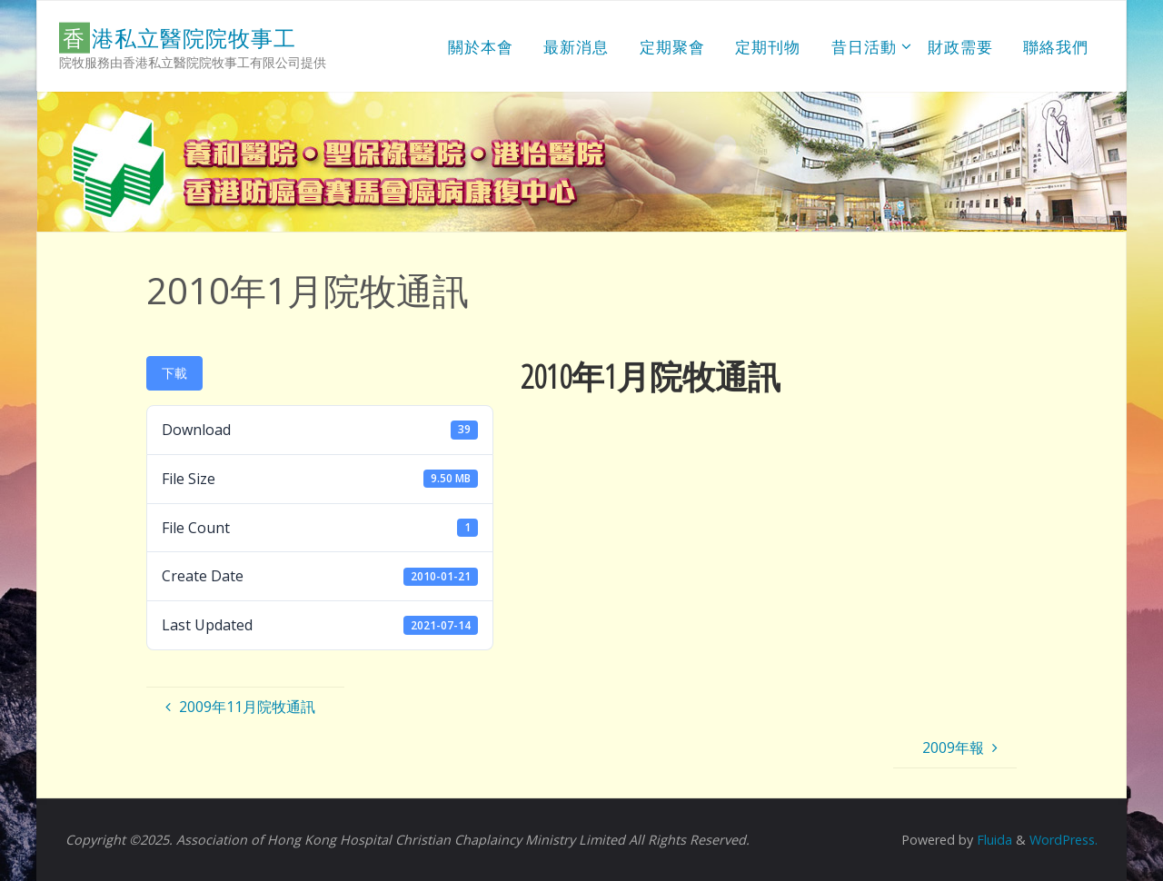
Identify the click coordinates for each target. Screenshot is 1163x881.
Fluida (992, 839)
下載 (174, 372)
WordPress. (1063, 839)
